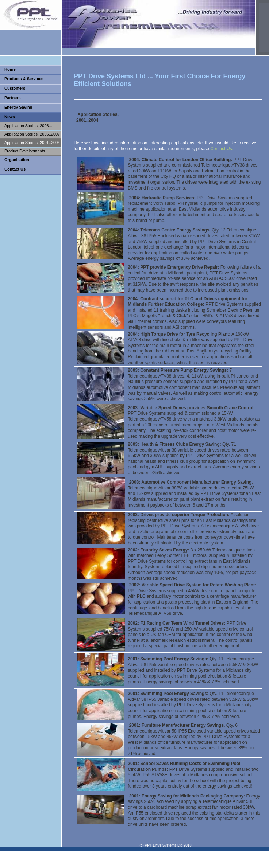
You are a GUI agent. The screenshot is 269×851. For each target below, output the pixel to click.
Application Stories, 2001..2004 (32, 142)
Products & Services (23, 79)
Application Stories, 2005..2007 (32, 134)
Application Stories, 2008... (28, 126)
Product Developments (24, 151)
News (9, 116)
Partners (12, 97)
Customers (14, 88)
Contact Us (15, 169)
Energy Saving (18, 107)
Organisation (16, 159)
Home (10, 69)
